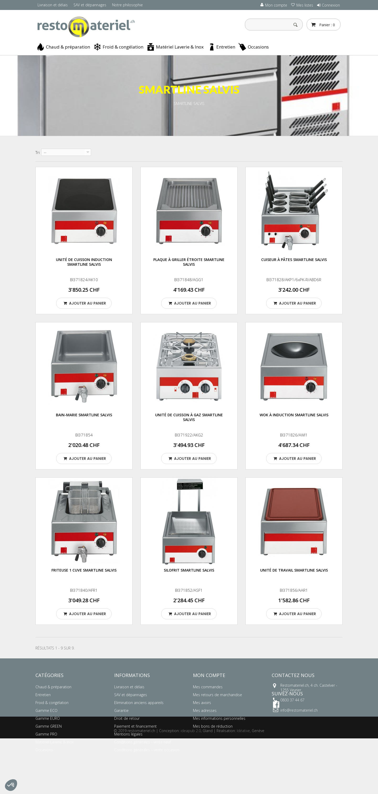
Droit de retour (127, 718)
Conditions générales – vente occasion (146, 749)
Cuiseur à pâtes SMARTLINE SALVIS (294, 259)
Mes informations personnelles (219, 718)
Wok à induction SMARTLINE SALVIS (294, 414)
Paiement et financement (135, 726)
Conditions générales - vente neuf (142, 741)
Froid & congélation (123, 47)
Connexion (331, 5)
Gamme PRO (46, 734)
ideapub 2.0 (191, 786)
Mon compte (209, 675)
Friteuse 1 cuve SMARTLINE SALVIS (84, 570)
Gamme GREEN (48, 726)
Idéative (243, 786)
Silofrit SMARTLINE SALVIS (189, 570)
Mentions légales (128, 734)
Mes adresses (205, 710)
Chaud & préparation (68, 47)
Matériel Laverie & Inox (180, 47)
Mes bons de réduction (213, 726)
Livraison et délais (53, 4)
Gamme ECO (46, 710)
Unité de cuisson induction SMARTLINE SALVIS (84, 262)
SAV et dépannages (90, 4)
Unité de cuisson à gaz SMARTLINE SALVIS (189, 417)
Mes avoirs (202, 702)
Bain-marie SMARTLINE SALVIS (84, 414)
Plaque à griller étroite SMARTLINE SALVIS (188, 262)
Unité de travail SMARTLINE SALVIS (294, 570)
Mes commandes (208, 686)
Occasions (258, 47)
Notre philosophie (127, 4)
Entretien (225, 47)
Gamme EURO (47, 718)
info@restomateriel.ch (299, 710)
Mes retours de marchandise (217, 694)
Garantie (121, 710)
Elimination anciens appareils (139, 702)
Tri (37, 152)
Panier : (326, 24)
